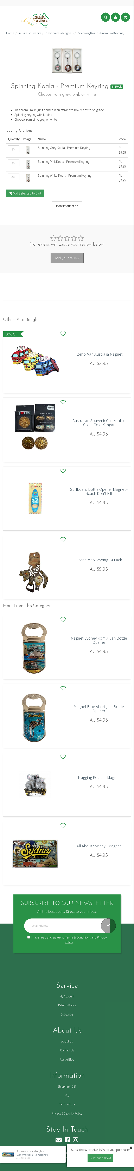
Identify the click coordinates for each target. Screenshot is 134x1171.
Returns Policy (67, 1005)
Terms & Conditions (78, 937)
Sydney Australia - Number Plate (32, 1154)
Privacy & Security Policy (67, 1113)
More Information (67, 206)
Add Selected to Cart (25, 193)
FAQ (67, 1095)
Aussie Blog (67, 1059)
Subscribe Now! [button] (100, 1158)
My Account (67, 996)
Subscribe (67, 1014)
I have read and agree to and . (67, 939)
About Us (67, 1041)
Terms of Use (67, 1104)
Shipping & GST (67, 1086)
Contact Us (67, 1050)
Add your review (67, 258)
